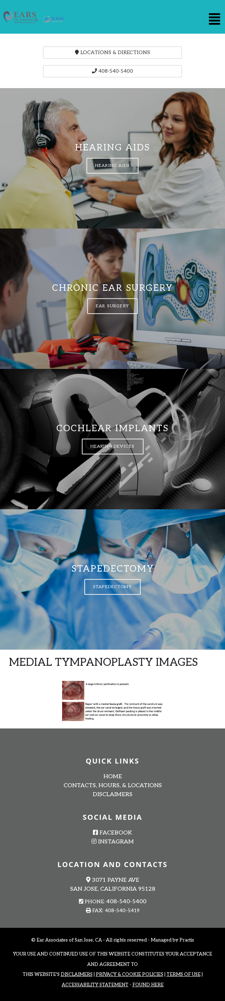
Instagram (113, 841)
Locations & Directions (112, 52)
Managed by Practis (172, 940)
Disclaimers (112, 794)
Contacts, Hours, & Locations (113, 785)
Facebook (112, 832)
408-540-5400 (112, 71)
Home (112, 776)
